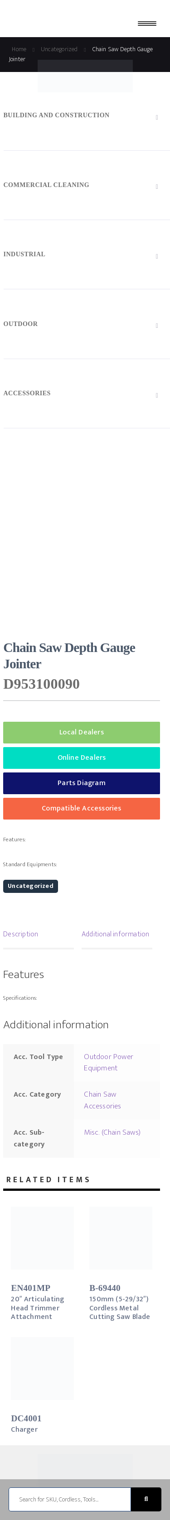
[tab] (38, 935)
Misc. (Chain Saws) (112, 1132)
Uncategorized (30, 886)
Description (20, 934)
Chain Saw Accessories (102, 1100)
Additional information (115, 934)
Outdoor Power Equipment (108, 1062)
